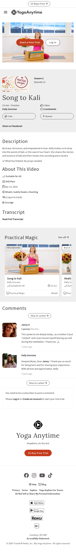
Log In (16, 398)
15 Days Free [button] (39, 3)
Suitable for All (13, 176)
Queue (47, 116)
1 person (25, 328)
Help (32, 484)
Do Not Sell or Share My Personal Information (37, 493)
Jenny (45, 361)
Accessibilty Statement (38, 538)
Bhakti (8, 191)
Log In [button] (52, 42)
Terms (25, 490)
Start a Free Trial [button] (30, 42)
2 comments (49, 109)
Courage (9, 202)
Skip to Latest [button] (40, 315)
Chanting (33, 191)
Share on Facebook (12, 126)
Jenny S (25, 324)
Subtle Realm (20, 191)
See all (63, 237)
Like (8, 116)
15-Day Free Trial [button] (38, 453)
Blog (42, 484)
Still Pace (10, 181)
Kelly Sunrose (9, 109)
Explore (33, 490)
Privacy (16, 490)
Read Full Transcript (12, 219)
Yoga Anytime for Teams (51, 490)
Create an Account (32, 398)
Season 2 (38, 78)
